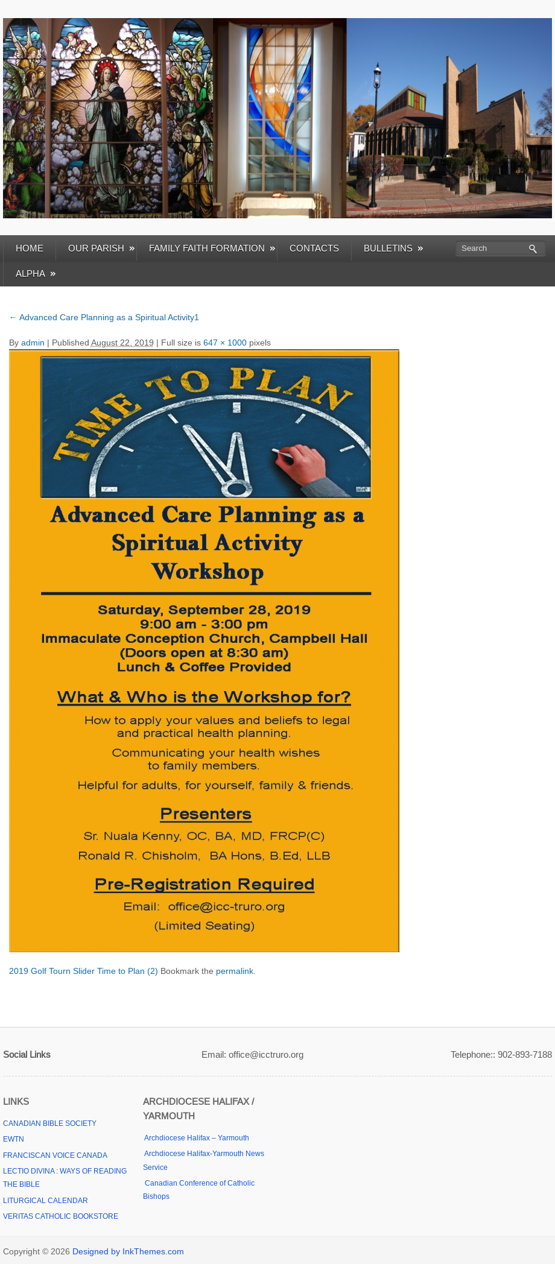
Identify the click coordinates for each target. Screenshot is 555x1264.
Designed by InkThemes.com (128, 1251)
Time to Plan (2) (127, 971)
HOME (29, 248)
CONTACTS (314, 248)
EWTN (13, 1139)
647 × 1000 (225, 342)
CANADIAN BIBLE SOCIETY (50, 1123)
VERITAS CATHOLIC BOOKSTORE (60, 1216)
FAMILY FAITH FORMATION (212, 248)
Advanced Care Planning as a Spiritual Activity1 (104, 317)
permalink (234, 971)
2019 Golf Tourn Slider (52, 971)
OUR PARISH (101, 248)
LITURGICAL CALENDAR (45, 1200)
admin (33, 342)
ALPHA (36, 273)
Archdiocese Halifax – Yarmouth (196, 1138)
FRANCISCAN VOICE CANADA (55, 1155)
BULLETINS (393, 248)
